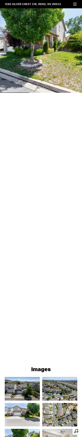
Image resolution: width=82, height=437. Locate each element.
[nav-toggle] (75, 4)
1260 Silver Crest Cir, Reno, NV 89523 (33, 4)
